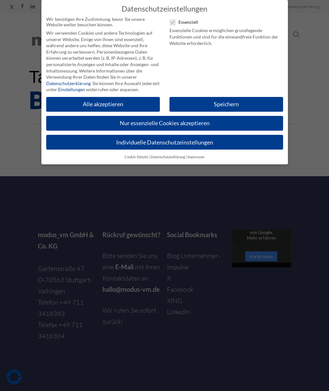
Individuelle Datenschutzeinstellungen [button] (164, 142)
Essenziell (186, 22)
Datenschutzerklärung (68, 83)
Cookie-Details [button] (136, 157)
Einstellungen (71, 89)
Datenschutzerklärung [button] (168, 157)
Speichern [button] (226, 104)
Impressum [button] (195, 157)
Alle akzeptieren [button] (103, 104)
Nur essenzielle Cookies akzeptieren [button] (165, 123)
